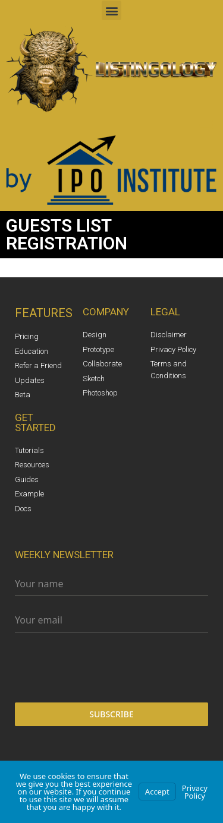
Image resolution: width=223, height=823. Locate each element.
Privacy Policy (195, 792)
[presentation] (111, 667)
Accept (157, 791)
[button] (111, 10)
